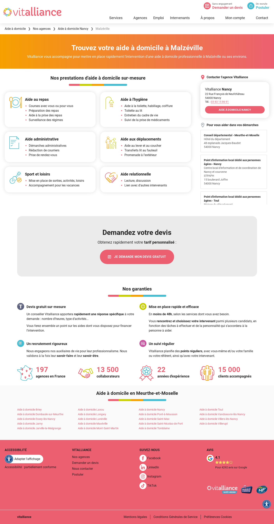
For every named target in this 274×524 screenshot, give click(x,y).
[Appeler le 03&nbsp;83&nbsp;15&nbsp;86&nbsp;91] (220, 101)
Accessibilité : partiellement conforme (30, 467)
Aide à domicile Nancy (152, 409)
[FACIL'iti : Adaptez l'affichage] (24, 459)
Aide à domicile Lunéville (92, 418)
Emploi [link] (158, 18)
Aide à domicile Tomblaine (154, 428)
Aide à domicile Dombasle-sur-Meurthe (40, 414)
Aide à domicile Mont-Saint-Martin (98, 428)
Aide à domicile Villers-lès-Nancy (218, 418)
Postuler (262, 7)
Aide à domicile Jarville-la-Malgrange (39, 428)
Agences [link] (140, 18)
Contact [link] (262, 18)
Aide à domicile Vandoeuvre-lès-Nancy (222, 414)
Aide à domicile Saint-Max (154, 418)
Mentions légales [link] (135, 517)
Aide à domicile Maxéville (92, 423)
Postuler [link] (77, 474)
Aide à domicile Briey (29, 409)
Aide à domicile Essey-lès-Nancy (36, 418)
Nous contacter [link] (82, 468)
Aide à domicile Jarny (30, 423)
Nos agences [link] (81, 457)
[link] (137, 257)
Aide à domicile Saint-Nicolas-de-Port (161, 423)
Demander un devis (227, 7)
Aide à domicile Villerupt (213, 423)
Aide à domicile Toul (211, 409)
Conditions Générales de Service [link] (175, 517)
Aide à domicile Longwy (92, 414)
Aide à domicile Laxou (91, 409)
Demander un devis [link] (85, 463)
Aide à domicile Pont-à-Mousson (158, 414)
